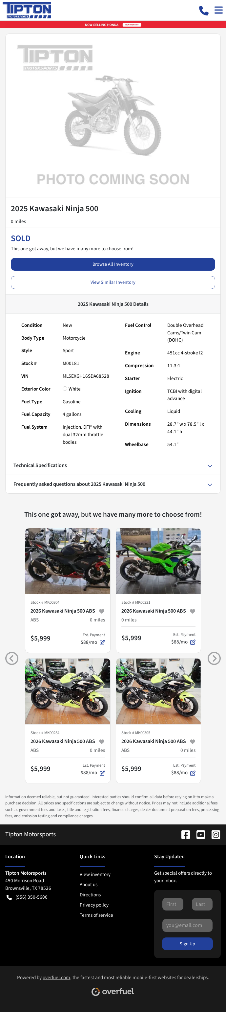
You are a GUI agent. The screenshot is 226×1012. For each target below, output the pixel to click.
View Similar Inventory (113, 282)
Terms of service (96, 915)
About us (88, 884)
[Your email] (187, 925)
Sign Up (187, 943)
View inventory (95, 874)
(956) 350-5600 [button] (27, 897)
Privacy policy (94, 905)
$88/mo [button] (93, 639)
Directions (90, 894)
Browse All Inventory (113, 264)
